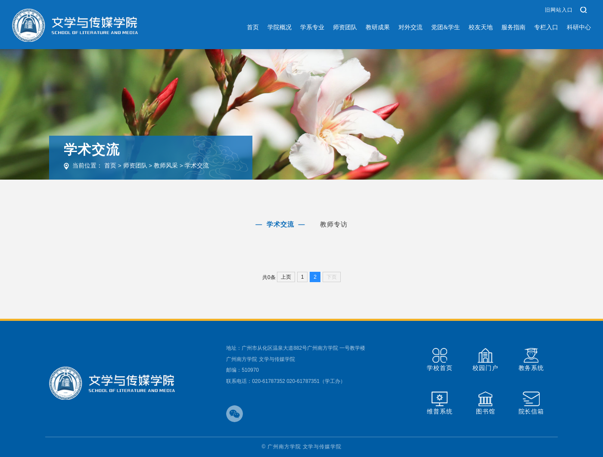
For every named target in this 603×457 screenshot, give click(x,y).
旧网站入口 (558, 10)
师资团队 (345, 27)
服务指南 (513, 27)
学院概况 (279, 27)
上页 (286, 277)
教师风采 (166, 165)
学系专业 (312, 27)
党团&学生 (445, 27)
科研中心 (579, 27)
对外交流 (410, 27)
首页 (253, 27)
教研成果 (378, 27)
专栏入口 (546, 27)
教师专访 (334, 224)
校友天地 (481, 27)
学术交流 (197, 165)
